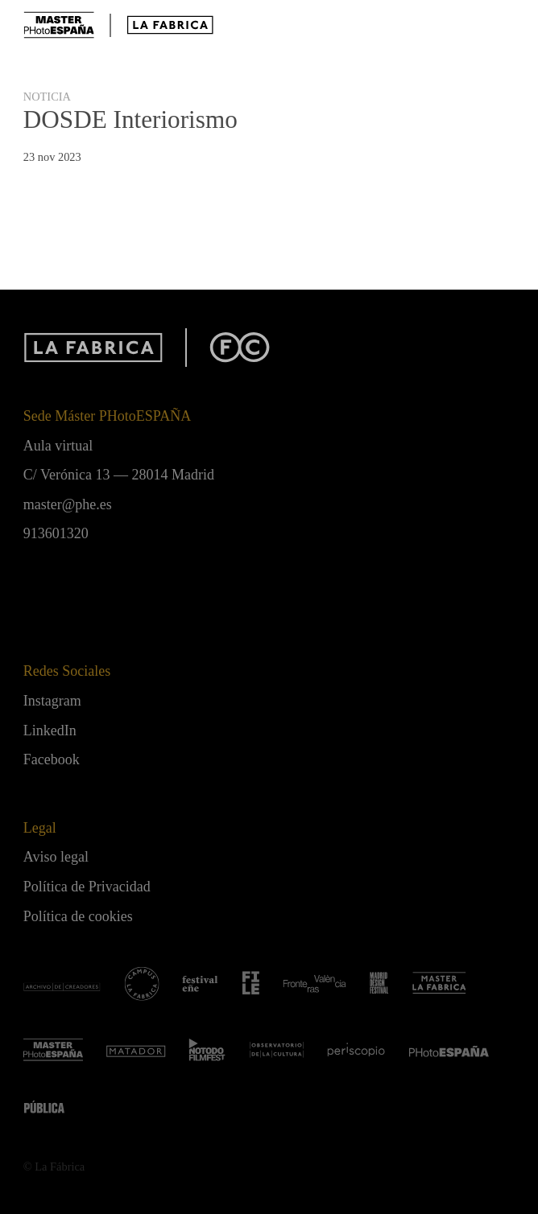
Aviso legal (56, 857)
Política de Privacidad (87, 887)
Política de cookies (78, 916)
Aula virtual (58, 446)
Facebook (51, 759)
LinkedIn (50, 730)
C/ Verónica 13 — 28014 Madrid (118, 475)
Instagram (52, 701)
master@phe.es (67, 504)
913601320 (56, 533)
